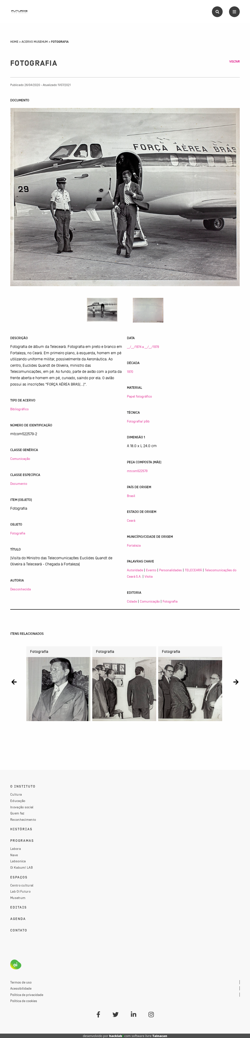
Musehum (17, 898)
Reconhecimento (23, 820)
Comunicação (20, 459)
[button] (14, 682)
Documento (18, 484)
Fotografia (17, 533)
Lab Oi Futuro (20, 891)
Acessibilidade (20, 988)
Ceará (131, 520)
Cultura (16, 794)
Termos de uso (20, 982)
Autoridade (135, 570)
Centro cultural (22, 885)
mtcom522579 (137, 471)
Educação (17, 801)
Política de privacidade (26, 995)
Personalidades (170, 570)
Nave (14, 855)
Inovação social (22, 807)
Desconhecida (20, 589)
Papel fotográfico (139, 396)
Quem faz (17, 813)
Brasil (131, 496)
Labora (15, 849)
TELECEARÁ (193, 570)
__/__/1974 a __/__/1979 (143, 347)
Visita (149, 576)
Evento (151, 570)
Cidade (132, 601)
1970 (130, 372)
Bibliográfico (19, 409)
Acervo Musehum (34, 42)
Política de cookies (23, 1001)
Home (14, 42)
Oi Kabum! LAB (21, 867)
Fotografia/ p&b (138, 421)
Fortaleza (134, 545)
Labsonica (18, 861)
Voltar (234, 62)
